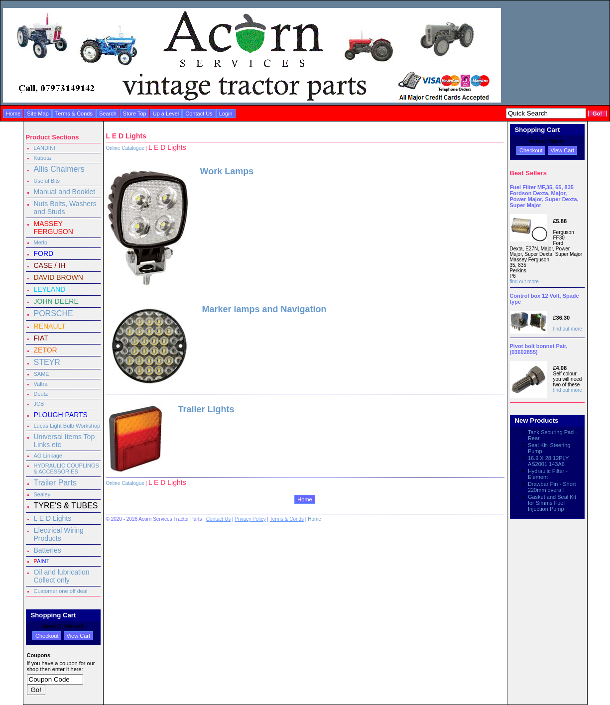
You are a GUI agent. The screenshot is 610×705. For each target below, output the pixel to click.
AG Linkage (48, 456)
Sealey (42, 494)
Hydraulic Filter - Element (548, 474)
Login (226, 114)
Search (108, 114)
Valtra (41, 384)
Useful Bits (47, 181)
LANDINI (44, 148)
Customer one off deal (61, 591)
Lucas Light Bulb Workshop (67, 426)
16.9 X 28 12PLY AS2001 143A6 (548, 461)
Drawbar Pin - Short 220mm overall (552, 487)
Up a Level (166, 114)
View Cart (78, 636)
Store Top (134, 114)
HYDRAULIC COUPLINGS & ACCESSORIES (66, 468)
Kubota (42, 158)
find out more (524, 281)
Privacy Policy (250, 519)
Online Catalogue (125, 148)
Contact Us (198, 114)
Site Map (37, 114)
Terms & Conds (74, 114)
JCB (39, 404)
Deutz (41, 394)
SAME (41, 374)
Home (13, 114)
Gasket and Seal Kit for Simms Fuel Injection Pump (552, 503)
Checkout (46, 636)
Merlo (41, 242)
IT (42, 561)
